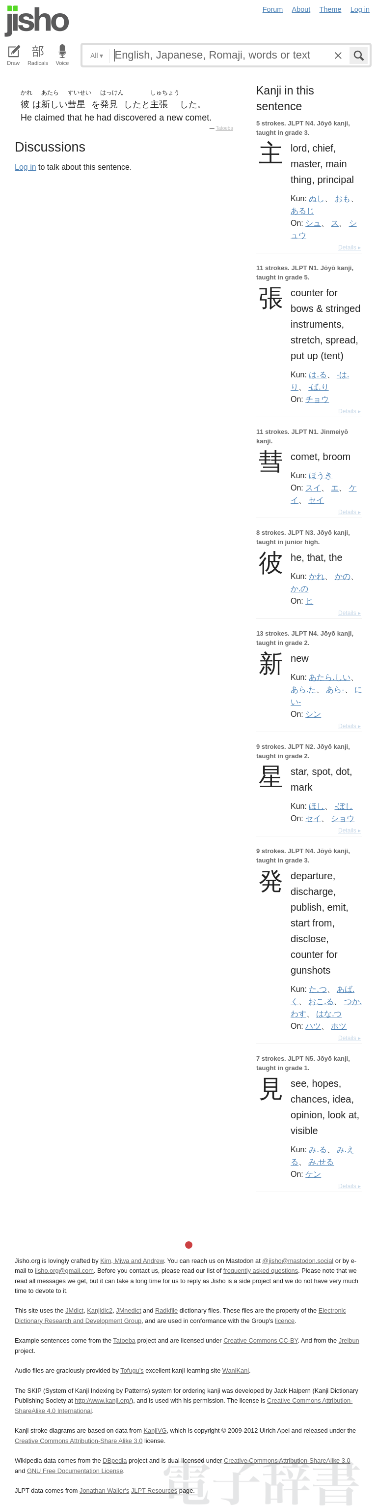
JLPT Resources (154, 1490)
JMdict (74, 1310)
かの (342, 576)
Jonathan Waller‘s (104, 1490)
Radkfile (166, 1310)
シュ (313, 222)
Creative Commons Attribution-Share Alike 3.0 (78, 1441)
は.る (317, 374)
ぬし (316, 198)
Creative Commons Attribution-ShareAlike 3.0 (287, 1460)
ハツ (313, 1025)
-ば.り (318, 386)
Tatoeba (224, 128)
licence (285, 1320)
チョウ (317, 399)
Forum (273, 9)
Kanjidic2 (99, 1310)
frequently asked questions (260, 1270)
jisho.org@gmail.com (64, 1270)
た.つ (317, 989)
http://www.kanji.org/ (103, 1400)
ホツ (339, 1025)
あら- (335, 689)
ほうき (320, 475)
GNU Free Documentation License (75, 1471)
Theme (331, 9)
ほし (316, 805)
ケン (313, 1173)
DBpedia (115, 1460)
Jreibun (349, 1340)
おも (342, 198)
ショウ (342, 818)
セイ (316, 499)
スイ (313, 487)
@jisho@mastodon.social (297, 1260)
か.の (299, 588)
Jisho (36, 21)
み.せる (321, 1161)
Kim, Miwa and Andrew (131, 1260)
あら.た (303, 689)
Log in (360, 9)
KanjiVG (154, 1430)
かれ (316, 576)
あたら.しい (329, 677)
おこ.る (321, 1001)
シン (313, 713)
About (301, 9)
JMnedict (128, 1310)
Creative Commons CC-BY (260, 1340)
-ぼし (344, 805)
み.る (317, 1149)
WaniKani (235, 1370)
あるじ (302, 210)
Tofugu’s (131, 1370)
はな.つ (329, 1013)
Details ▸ (349, 247)
